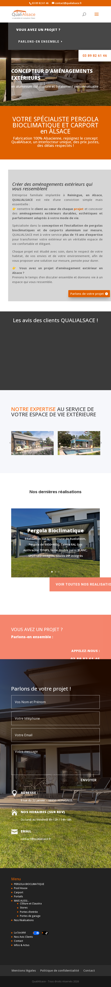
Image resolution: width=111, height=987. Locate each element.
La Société (20, 932)
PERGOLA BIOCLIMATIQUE (29, 884)
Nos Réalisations (24, 920)
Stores (24, 907)
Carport (18, 892)
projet (79, 209)
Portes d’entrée (29, 912)
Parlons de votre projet (87, 294)
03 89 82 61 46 (89, 56)
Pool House (20, 888)
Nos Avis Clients (23, 937)
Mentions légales (24, 970)
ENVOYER (89, 780)
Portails (18, 896)
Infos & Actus (21, 945)
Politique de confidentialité (59, 970)
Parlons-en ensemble (60, 41)
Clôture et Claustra (31, 903)
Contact (18, 941)
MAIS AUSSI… (21, 900)
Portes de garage (30, 916)
